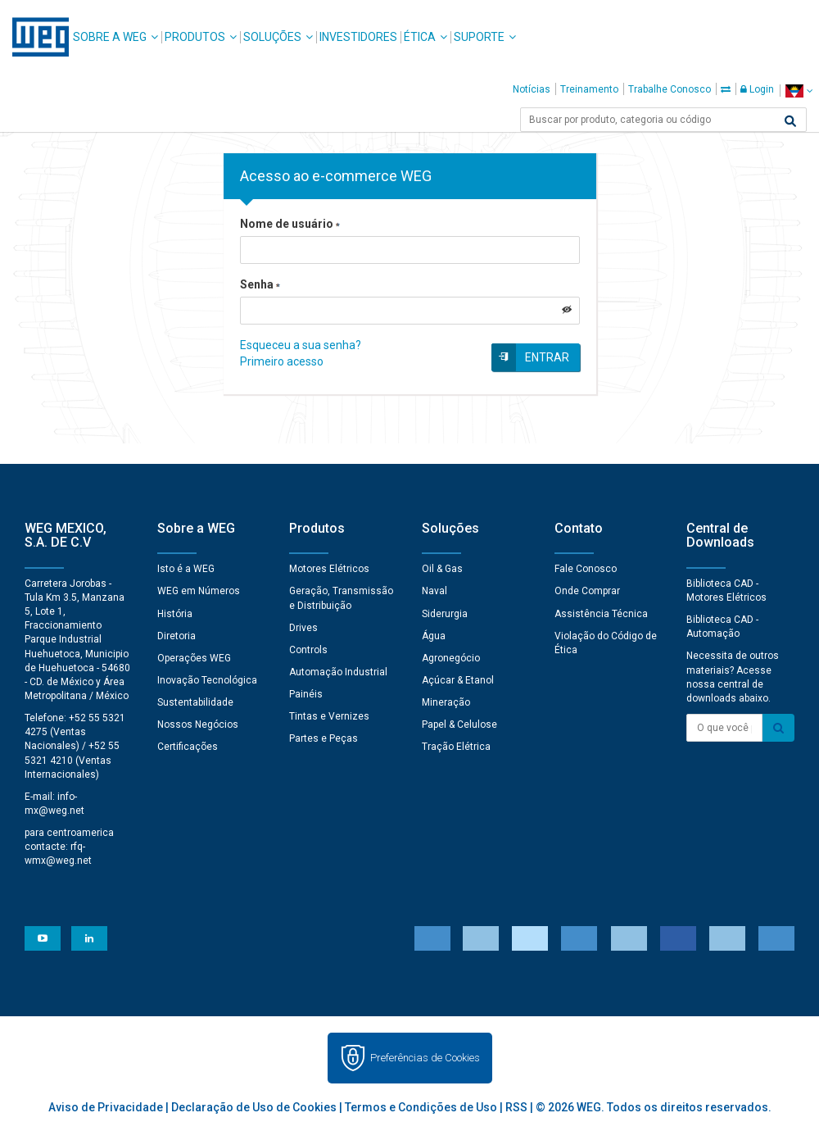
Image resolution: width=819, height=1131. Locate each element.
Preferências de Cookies (425, 1058)
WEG (35, 37)
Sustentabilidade (195, 702)
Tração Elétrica (456, 746)
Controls (308, 650)
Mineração (446, 702)
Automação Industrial (338, 672)
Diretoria (176, 636)
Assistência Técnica (601, 614)
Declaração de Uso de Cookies (254, 1107)
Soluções (272, 36)
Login (757, 89)
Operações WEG (194, 658)
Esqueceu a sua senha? (300, 345)
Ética (420, 36)
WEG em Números (198, 591)
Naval (434, 591)
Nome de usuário (290, 223)
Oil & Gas (442, 569)
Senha (260, 284)
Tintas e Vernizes (329, 716)
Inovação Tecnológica (207, 680)
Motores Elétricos (329, 569)
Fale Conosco (585, 569)
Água (434, 636)
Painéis (306, 694)
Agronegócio (451, 658)
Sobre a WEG (110, 36)
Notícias (531, 89)
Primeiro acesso (282, 361)
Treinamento (589, 89)
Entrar (547, 357)
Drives (303, 628)
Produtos (195, 36)
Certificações (187, 746)
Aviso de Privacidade (105, 1107)
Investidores (358, 36)
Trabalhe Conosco (669, 89)
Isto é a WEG (186, 569)
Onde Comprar (587, 591)
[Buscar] (790, 121)
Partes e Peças (323, 738)
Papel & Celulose (459, 724)
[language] (799, 90)
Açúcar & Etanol (458, 680)
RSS (516, 1107)
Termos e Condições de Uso (421, 1107)
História (174, 614)
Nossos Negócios (197, 724)
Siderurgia (445, 614)
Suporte (479, 36)
